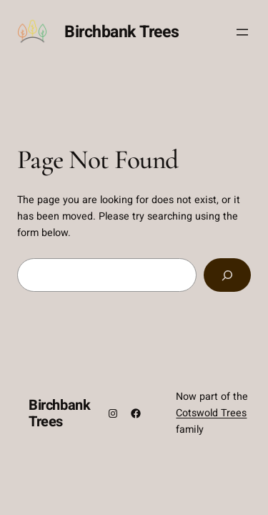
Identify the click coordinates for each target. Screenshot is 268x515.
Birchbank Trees (121, 32)
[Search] (227, 275)
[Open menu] (242, 32)
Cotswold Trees (211, 413)
